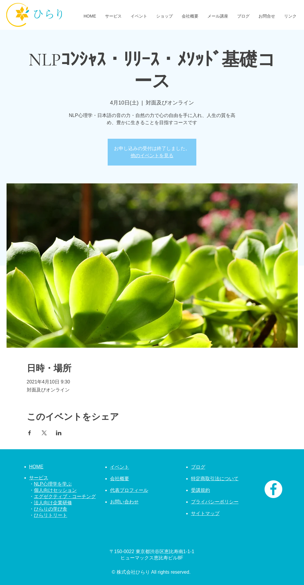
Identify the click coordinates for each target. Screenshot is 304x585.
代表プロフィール (129, 490)
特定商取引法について (215, 478)
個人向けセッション (55, 490)
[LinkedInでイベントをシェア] (59, 432)
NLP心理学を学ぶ (53, 483)
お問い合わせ (124, 501)
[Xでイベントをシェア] (44, 432)
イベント (119, 466)
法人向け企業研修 (53, 502)
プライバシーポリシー (215, 501)
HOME (36, 466)
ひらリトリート (50, 515)
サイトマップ (205, 513)
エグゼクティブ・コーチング (65, 496)
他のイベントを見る (152, 155)
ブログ (198, 466)
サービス (38, 477)
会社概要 (119, 478)
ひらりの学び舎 (50, 508)
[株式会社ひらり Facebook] (273, 489)
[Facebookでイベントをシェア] (29, 432)
